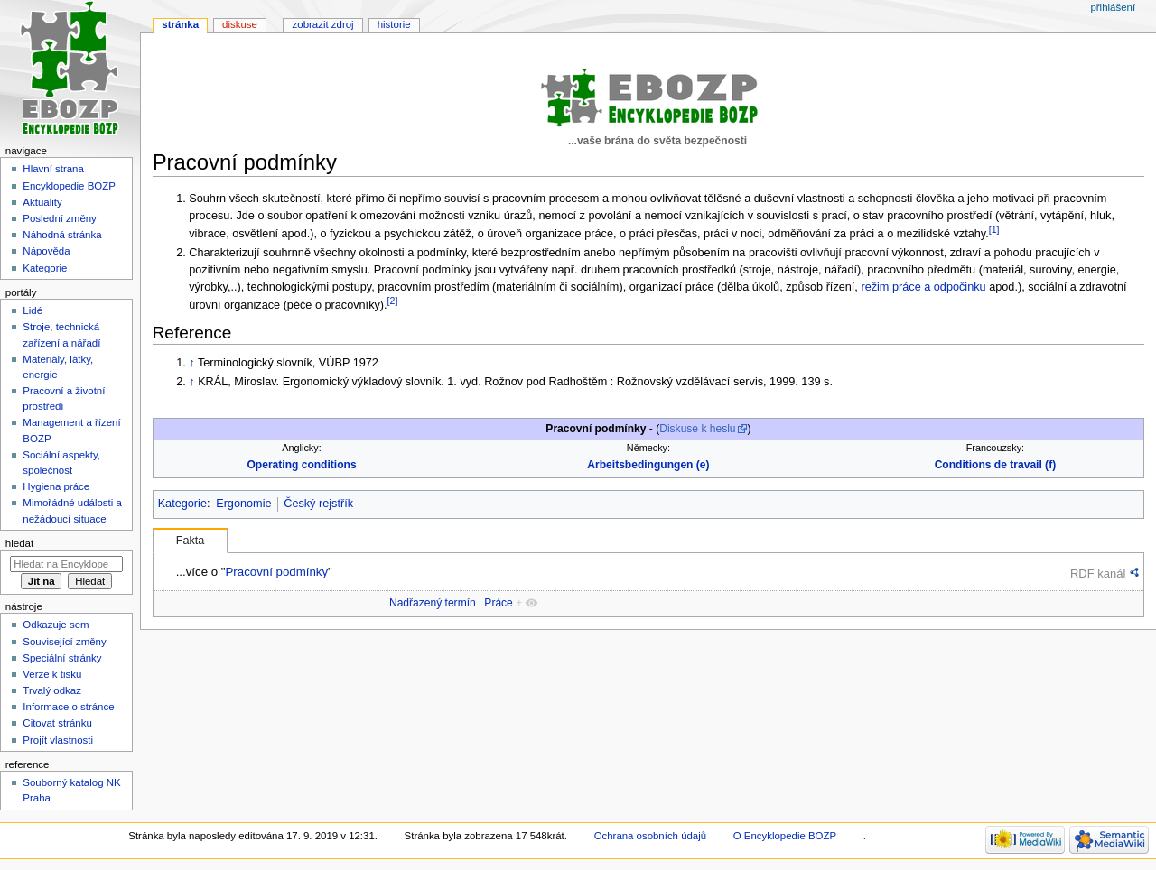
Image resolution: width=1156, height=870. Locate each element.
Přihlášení (1112, 7)
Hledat (19, 543)
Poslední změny (60, 218)
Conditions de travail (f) (996, 464)
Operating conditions (301, 464)
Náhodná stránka (62, 234)
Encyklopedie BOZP (69, 185)
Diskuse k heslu (697, 428)
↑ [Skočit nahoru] (191, 362)
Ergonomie (243, 503)
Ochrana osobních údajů (650, 835)
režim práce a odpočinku (923, 287)
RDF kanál (1097, 573)
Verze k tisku (52, 674)
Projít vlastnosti (58, 740)
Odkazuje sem (56, 624)
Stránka (180, 24)
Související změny (64, 641)
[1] (994, 229)
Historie (394, 24)
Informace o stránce (68, 706)
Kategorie (182, 503)
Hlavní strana (53, 168)
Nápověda (46, 250)
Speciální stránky (62, 657)
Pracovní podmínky (276, 571)
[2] (392, 300)
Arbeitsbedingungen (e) (648, 464)
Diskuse (239, 24)
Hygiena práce (56, 486)
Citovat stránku (57, 722)
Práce (498, 603)
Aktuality (42, 202)
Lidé (32, 310)
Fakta (190, 540)
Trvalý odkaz (52, 690)
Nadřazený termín (432, 603)
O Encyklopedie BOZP (784, 835)
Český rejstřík (318, 503)
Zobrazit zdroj (323, 24)
